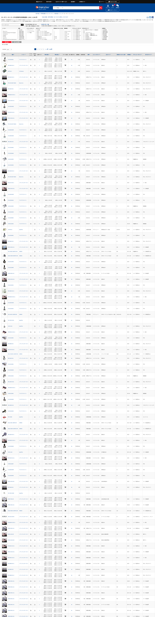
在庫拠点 (103, 28)
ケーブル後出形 (91, 36)
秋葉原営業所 (105, 31)
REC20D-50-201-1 (11, 457)
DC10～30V (67, 34)
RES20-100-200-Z (11, 540)
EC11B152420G (11, 135)
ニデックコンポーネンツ (23, 65)
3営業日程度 (22, 31)
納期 (19, 28)
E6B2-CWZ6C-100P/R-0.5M (13, 510)
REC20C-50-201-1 (11, 349)
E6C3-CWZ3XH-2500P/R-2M (13, 353)
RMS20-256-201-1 (11, 188)
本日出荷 (22, 30)
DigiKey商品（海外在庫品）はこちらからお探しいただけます (55, 17)
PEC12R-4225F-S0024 (12, 176)
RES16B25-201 (10, 569)
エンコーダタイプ (30, 28)
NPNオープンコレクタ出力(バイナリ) (44, 35)
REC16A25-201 (10, 88)
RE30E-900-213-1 (11, 592)
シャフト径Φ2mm (77, 32)
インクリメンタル (30, 31)
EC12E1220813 (11, 285)
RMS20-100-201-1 (11, 551)
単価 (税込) (57, 54)
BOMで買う (49, 1)
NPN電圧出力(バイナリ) (44, 38)
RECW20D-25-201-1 (11, 440)
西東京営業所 (105, 32)
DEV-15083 (10, 416)
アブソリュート (30, 30)
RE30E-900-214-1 (11, 586)
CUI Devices (10, 34)
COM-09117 (10, 229)
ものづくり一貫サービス (61, 1)
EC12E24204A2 (11, 200)
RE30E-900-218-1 (11, 581)
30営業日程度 (22, 38)
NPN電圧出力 (44, 36)
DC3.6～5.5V (67, 39)
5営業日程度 (22, 34)
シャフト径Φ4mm (77, 34)
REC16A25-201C (11, 381)
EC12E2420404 (11, 411)
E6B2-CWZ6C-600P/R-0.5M (13, 255)
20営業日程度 (22, 36)
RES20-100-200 (11, 534)
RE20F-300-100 (11, 499)
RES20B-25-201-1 (11, 557)
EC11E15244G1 (11, 147)
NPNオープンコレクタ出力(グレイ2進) (44, 34)
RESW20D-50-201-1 (11, 94)
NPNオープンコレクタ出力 (44, 31)
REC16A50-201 (10, 487)
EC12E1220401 (11, 337)
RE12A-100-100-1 (11, 481)
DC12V (67, 35)
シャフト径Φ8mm (77, 39)
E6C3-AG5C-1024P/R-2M (12, 314)
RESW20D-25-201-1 (11, 332)
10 (56, 39)
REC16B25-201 (10, 241)
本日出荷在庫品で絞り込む (31, 24)
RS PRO (10, 36)
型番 (12, 54)
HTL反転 (44, 30)
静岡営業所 (105, 34)
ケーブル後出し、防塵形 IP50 (91, 34)
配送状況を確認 (114, 1)
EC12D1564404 (11, 370)
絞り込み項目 (5, 44)
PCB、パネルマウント (91, 32)
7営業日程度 (22, 35)
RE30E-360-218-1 (11, 504)
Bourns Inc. (10, 31)
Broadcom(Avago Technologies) (10, 32)
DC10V (67, 32)
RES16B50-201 (10, 343)
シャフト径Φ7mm (77, 38)
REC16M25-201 (11, 405)
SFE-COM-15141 (11, 320)
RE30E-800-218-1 (11, 598)
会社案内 (73, 1)
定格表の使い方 (44, 24)
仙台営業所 (105, 30)
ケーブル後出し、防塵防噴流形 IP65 (91, 35)
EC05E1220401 (11, 393)
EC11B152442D (11, 106)
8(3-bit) (56, 38)
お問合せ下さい (22, 39)
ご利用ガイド (82, 1)
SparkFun (10, 38)
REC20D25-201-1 (11, 65)
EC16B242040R (11, 129)
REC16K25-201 (10, 141)
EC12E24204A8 (11, 475)
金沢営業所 (105, 38)
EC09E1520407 (11, 463)
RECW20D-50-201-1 (11, 296)
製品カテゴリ (39, 1)
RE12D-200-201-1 (11, 100)
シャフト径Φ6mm (77, 36)
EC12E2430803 (11, 217)
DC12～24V (67, 36)
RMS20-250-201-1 (11, 279)
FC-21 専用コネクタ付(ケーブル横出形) (91, 30)
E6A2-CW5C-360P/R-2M (12, 422)
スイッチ (61, 13)
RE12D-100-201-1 (11, 118)
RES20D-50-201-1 (11, 112)
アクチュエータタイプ (76, 28)
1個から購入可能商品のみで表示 (32, 26)
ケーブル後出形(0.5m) (91, 38)
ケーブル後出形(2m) (91, 39)
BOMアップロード (113, 10)
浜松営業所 (105, 35)
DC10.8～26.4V (67, 31)
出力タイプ (38, 28)
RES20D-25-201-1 (11, 545)
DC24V (67, 38)
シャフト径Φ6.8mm (77, 35)
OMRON (10, 35)
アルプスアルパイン (23, 59)
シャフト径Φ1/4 (77, 30)
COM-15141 (10, 326)
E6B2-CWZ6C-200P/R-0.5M (13, 428)
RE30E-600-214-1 (11, 273)
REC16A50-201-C (11, 170)
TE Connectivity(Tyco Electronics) (10, 39)
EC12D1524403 (11, 261)
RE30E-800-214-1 (11, 604)
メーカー (4, 28)
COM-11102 (10, 452)
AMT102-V (10, 71)
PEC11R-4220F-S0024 (12, 83)
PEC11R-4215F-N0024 (12, 124)
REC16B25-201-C (11, 290)
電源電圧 (66, 28)
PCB (91, 31)
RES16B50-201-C (11, 563)
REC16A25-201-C (11, 77)
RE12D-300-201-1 (11, 247)
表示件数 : (4, 49)
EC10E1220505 (11, 159)
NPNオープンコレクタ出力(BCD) (44, 32)
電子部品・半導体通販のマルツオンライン (45, 13)
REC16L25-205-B (11, 516)
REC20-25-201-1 (11, 182)
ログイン (102, 1)
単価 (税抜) (47, 54)
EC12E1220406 (11, 267)
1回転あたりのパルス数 (58, 28)
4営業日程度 (22, 32)
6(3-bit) (56, 36)
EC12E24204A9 (11, 153)
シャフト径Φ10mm (77, 31)
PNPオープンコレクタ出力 (44, 39)
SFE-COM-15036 (11, 493)
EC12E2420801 (11, 59)
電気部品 (56, 13)
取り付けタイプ (85, 28)
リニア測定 (30, 32)
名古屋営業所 (105, 36)
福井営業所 (105, 39)
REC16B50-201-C (11, 575)
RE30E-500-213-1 (11, 528)
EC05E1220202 (11, 223)
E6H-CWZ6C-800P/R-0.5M (12, 251)
